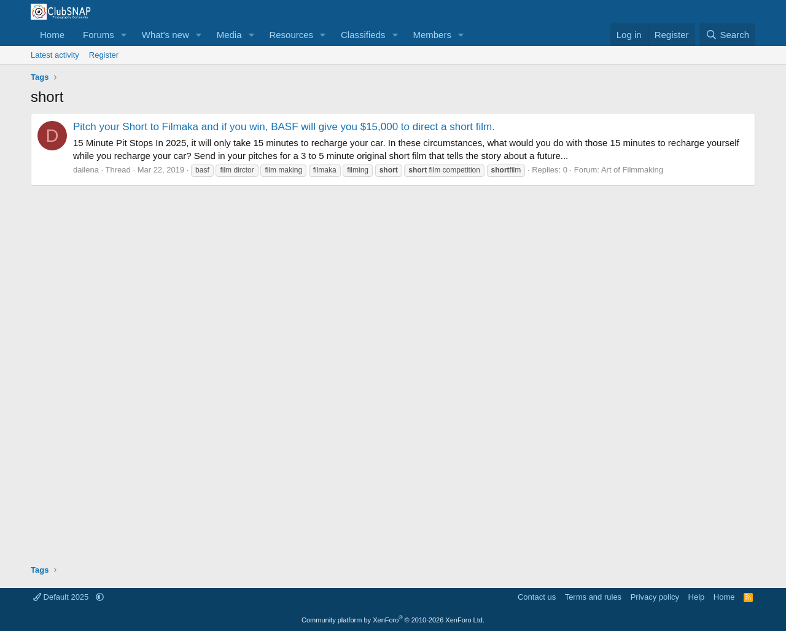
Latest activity (55, 55)
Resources (291, 34)
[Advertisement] (393, 371)
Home (52, 34)
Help (696, 597)
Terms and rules (593, 597)
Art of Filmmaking (632, 169)
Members (432, 34)
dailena (86, 169)
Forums (98, 34)
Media (229, 34)
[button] (124, 34)
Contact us (537, 597)
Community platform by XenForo (393, 620)
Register (104, 55)
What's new (165, 34)
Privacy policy (655, 597)
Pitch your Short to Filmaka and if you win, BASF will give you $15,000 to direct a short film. (284, 127)
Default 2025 (62, 597)
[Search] (727, 34)
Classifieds (363, 34)
